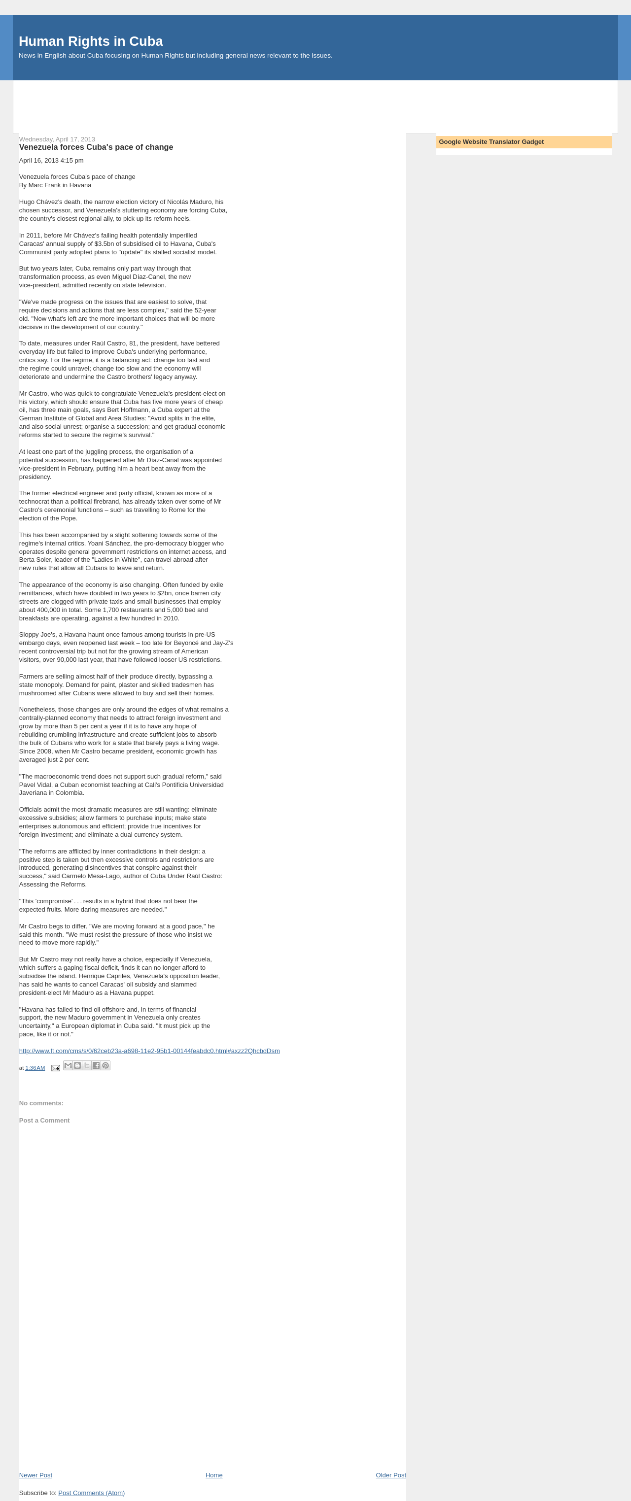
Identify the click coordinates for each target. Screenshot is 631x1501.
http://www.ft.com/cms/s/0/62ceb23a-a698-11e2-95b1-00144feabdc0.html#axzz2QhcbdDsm (149, 1051)
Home (214, 1475)
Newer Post (35, 1475)
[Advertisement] (315, 102)
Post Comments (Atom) (91, 1493)
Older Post (391, 1475)
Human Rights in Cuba (91, 41)
